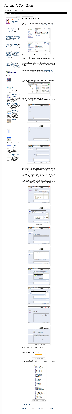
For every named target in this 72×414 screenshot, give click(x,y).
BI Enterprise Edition (13, 36)
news (10, 56)
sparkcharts (15, 64)
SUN (11, 65)
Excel (15, 48)
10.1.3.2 (7, 28)
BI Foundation (17, 36)
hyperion (10, 52)
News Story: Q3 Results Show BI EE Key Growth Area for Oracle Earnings (13, 104)
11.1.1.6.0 (7, 30)
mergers (7, 56)
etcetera (17, 47)
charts (14, 40)
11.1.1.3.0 (25, 404)
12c (16, 31)
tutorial (7, 66)
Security (11, 64)
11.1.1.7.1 (9, 31)
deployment (7, 44)
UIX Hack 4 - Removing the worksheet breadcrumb (16, 95)
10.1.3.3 (16, 28)
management (14, 55)
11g (27, 404)
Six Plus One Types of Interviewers (15, 78)
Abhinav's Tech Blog (18, 5)
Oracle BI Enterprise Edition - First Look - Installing (15, 130)
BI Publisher (13, 38)
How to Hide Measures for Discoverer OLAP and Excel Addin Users (15, 146)
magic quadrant (8, 55)
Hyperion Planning (16, 52)
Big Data (18, 38)
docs (17, 45)
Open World (15, 57)
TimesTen (14, 65)
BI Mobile (9, 37)
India (7, 53)
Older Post (53, 408)
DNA (14, 45)
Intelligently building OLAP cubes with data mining (15, 86)
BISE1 (8, 39)
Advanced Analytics (15, 32)
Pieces (10, 13)
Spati (19, 64)
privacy (15, 62)
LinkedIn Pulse (8, 54)
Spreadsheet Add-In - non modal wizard (15, 138)
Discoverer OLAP (9, 45)
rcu (29, 404)
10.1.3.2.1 (12, 28)
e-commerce (16, 46)
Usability (14, 66)
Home (39, 408)
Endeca (7, 47)
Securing (8, 64)
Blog (6, 13)
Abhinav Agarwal (16, 19)
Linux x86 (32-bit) (51, 72)
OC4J (13, 56)
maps (18, 55)
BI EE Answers (14, 35)
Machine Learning (15, 54)
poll (12, 62)
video (18, 66)
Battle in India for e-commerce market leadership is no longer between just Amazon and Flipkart (15, 121)
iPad (9, 53)
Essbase (13, 47)
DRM (12, 46)
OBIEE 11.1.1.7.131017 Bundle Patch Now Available (15, 111)
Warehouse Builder (9, 68)
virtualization (8, 67)
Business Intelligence (9, 40)
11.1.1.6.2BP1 (13, 30)
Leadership (17, 53)
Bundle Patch (16, 39)
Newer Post (24, 408)
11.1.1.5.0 (16, 29)
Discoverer (14, 44)
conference (18, 40)
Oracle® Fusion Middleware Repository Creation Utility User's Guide (37, 27)
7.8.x (19, 31)
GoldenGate (9, 51)
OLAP (9, 57)
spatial (8, 65)
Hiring (7, 52)
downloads (8, 46)
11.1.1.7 (18, 30)
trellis (18, 65)
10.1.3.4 (7, 29)
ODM (16, 56)
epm (10, 47)
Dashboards (15, 41)
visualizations (15, 67)
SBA (19, 63)
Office (19, 56)
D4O (8, 41)
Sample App (15, 63)
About (14, 13)
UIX (10, 66)
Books (11, 39)
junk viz (12, 53)
